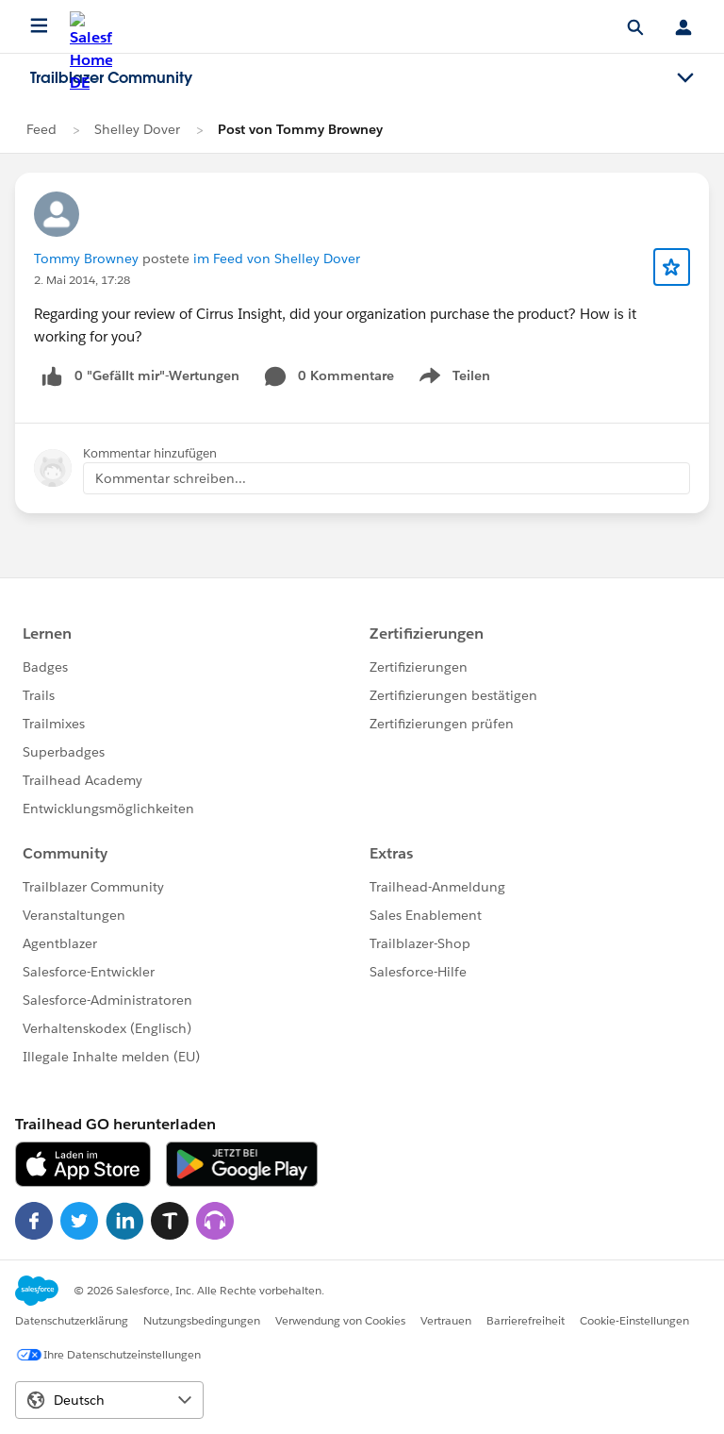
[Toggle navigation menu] (685, 78)
